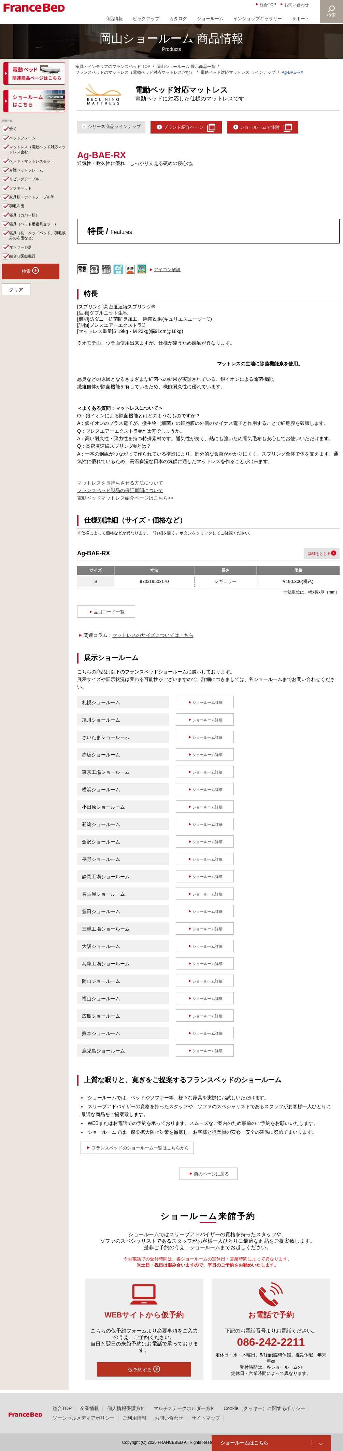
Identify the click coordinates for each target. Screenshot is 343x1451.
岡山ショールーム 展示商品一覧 (186, 66)
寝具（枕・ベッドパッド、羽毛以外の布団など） (37, 260)
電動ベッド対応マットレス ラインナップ (237, 72)
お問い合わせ (296, 4)
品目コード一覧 (110, 613)
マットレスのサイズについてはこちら (153, 637)
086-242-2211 (271, 1344)
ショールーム (210, 18)
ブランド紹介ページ (197, 127)
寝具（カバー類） (28, 231)
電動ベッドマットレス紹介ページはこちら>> (125, 500)
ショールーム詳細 (208, 704)
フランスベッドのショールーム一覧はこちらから (149, 1150)
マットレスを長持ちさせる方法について (120, 484)
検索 (331, 15)
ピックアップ (146, 18)
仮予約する (144, 1371)
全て (15, 134)
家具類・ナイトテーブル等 (37, 211)
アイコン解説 (167, 271)
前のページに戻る (211, 1175)
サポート (301, 18)
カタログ (178, 18)
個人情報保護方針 (126, 1408)
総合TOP (268, 4)
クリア (16, 318)
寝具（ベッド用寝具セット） (35, 244)
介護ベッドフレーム (31, 180)
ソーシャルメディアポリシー (84, 1418)
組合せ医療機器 (26, 284)
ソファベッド (24, 201)
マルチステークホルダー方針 (185, 1408)
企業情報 (89, 1408)
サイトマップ (205, 1418)
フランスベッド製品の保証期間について (120, 492)
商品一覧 (13, 123)
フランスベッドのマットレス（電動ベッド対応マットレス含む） (134, 72)
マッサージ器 (24, 274)
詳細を (309, 555)
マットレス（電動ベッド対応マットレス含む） (37, 157)
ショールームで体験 (282, 127)
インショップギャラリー (257, 18)
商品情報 (114, 18)
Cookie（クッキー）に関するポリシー (264, 1408)
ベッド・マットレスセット (37, 170)
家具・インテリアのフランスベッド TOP (113, 66)
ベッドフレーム (26, 144)
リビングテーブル (28, 191)
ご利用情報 (134, 1418)
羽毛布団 (19, 221)
